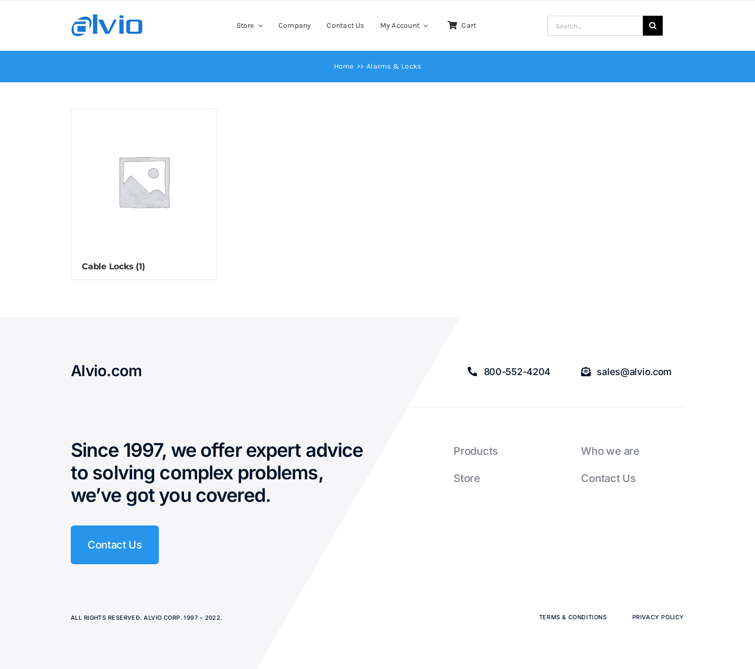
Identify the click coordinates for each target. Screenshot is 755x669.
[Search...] (595, 26)
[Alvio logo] (107, 18)
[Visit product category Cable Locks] (143, 194)
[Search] (653, 26)
